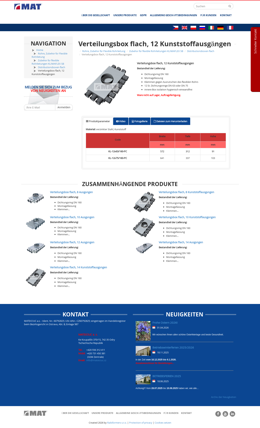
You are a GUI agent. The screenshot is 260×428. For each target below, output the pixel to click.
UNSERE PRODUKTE (125, 15)
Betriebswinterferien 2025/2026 (173, 347)
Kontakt (226, 15)
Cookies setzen (163, 422)
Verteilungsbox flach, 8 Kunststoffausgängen (186, 192)
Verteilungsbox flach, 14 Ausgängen (181, 242)
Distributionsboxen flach (51, 67)
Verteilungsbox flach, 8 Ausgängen (71, 192)
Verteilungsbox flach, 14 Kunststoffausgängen (78, 267)
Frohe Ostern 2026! (165, 322)
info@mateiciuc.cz (96, 360)
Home (39, 50)
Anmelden (64, 107)
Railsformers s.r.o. (117, 422)
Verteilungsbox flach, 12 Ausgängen (72, 242)
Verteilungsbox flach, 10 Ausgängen (72, 217)
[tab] (98, 121)
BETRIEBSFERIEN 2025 (166, 376)
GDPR (143, 15)
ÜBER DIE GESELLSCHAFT (95, 15)
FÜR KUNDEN (208, 15)
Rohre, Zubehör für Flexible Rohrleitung (103, 51)
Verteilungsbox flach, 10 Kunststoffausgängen (187, 217)
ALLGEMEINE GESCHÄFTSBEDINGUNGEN (173, 15)
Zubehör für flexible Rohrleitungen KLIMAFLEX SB (48, 62)
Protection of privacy (140, 422)
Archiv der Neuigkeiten (223, 397)
